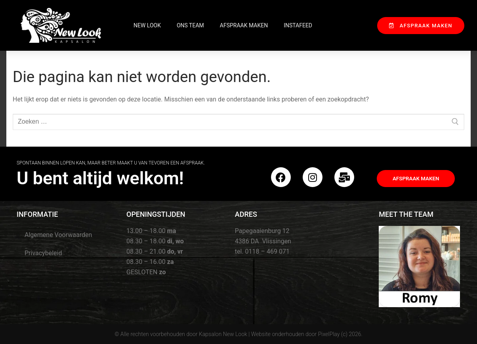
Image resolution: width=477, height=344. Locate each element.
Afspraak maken (244, 25)
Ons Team (190, 25)
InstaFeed (298, 25)
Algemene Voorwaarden (58, 235)
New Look (147, 25)
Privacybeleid (43, 253)
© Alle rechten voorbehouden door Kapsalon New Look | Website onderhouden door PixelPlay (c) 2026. (238, 334)
